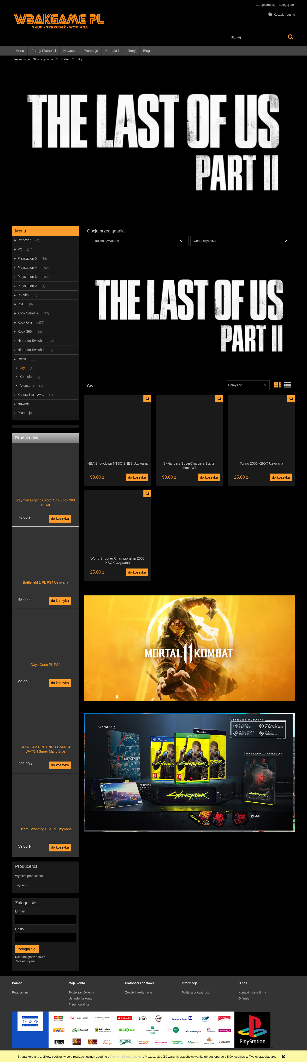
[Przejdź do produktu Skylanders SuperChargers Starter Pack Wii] (189, 428)
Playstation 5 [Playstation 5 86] (27, 258)
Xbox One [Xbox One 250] (25, 322)
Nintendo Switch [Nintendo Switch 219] (30, 341)
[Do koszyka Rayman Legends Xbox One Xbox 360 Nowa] (60, 519)
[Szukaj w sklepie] (256, 37)
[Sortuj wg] (248, 385)
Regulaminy (20, 992)
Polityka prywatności (196, 992)
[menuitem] (20, 51)
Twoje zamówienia (81, 992)
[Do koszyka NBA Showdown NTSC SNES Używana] (137, 477)
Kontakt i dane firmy (252, 992)
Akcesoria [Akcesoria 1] (27, 385)
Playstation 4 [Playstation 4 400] (27, 267)
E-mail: (20, 911)
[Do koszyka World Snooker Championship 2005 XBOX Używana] (137, 572)
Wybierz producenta (29, 876)
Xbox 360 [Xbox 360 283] (25, 331)
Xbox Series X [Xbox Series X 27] (28, 313)
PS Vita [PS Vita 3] (23, 295)
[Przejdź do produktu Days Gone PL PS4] (45, 645)
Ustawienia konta (80, 998)
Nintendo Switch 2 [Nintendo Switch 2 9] (31, 350)
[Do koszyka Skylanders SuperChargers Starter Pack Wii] (209, 477)
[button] (147, 398)
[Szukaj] (290, 37)
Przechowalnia (79, 1004)
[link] (189, 315)
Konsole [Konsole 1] (26, 377)
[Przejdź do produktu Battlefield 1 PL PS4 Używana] (45, 563)
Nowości (24, 404)
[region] (153, 142)
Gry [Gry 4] (22, 368)
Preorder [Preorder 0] (24, 240)
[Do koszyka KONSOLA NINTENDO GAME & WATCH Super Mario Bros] (60, 765)
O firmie (243, 998)
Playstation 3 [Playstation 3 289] (27, 277)
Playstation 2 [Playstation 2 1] (27, 286)
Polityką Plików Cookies (126, 1056)
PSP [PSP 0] (21, 304)
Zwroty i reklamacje (138, 992)
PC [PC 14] (20, 249)
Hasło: (20, 929)
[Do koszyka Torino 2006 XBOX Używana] (281, 477)
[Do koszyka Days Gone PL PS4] (60, 683)
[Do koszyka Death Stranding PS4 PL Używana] (60, 847)
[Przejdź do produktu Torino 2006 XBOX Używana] (261, 428)
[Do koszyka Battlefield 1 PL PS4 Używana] (60, 601)
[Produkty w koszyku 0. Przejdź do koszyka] (282, 14)
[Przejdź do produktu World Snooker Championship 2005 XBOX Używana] (117, 523)
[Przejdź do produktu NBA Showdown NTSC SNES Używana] (117, 428)
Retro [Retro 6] (22, 359)
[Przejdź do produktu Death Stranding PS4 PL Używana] (45, 810)
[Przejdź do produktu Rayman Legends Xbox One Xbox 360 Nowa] (45, 481)
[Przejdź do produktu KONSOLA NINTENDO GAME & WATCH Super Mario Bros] (45, 728)
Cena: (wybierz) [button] (205, 241)
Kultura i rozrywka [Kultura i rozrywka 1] (31, 395)
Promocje (25, 413)
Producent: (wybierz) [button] (104, 241)
